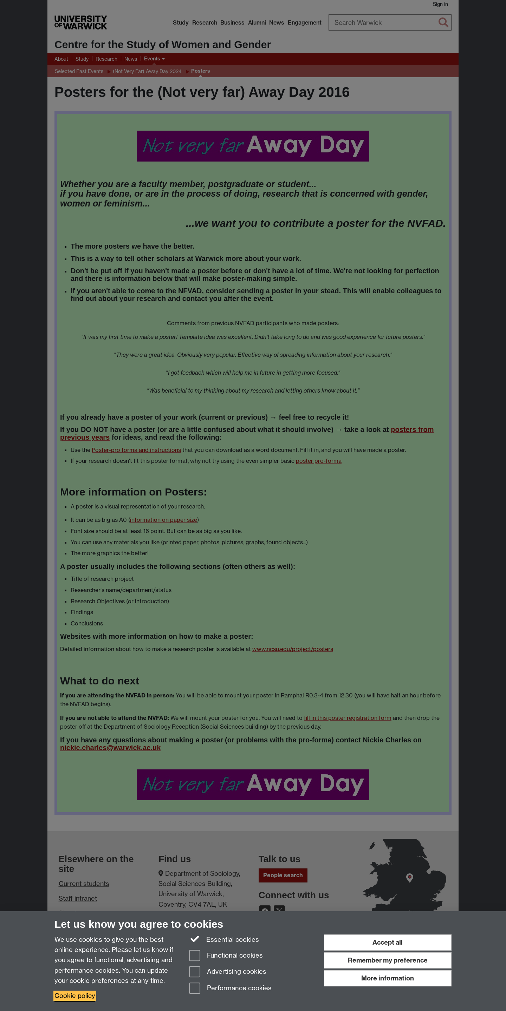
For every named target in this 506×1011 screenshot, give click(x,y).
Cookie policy (74, 996)
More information (387, 978)
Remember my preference (388, 960)
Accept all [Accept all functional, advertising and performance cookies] (387, 942)
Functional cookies (226, 956)
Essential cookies (224, 939)
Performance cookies (230, 988)
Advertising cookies (227, 972)
